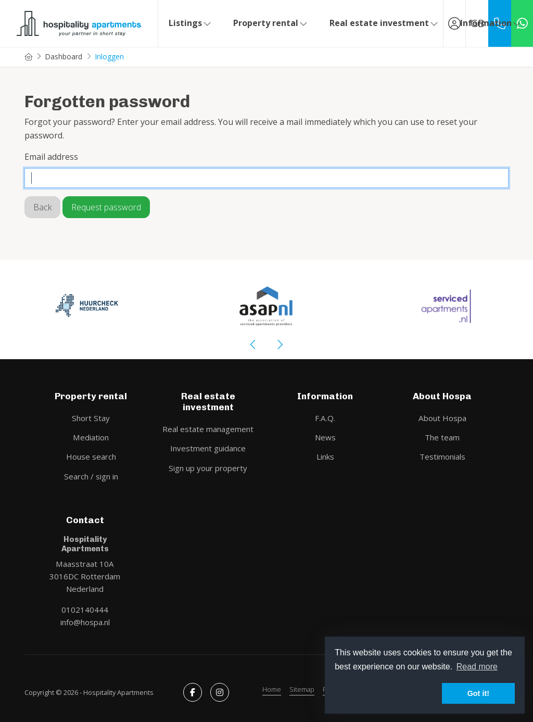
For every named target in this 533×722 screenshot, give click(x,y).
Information (491, 23)
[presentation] (253, 344)
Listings (190, 23)
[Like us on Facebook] (192, 692)
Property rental (271, 23)
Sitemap (301, 689)
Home (271, 689)
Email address (51, 156)
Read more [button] (477, 666)
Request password (106, 207)
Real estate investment (384, 23)
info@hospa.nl (85, 622)
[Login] (454, 23)
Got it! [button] (478, 693)
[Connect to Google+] (219, 692)
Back (42, 207)
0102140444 (84, 609)
